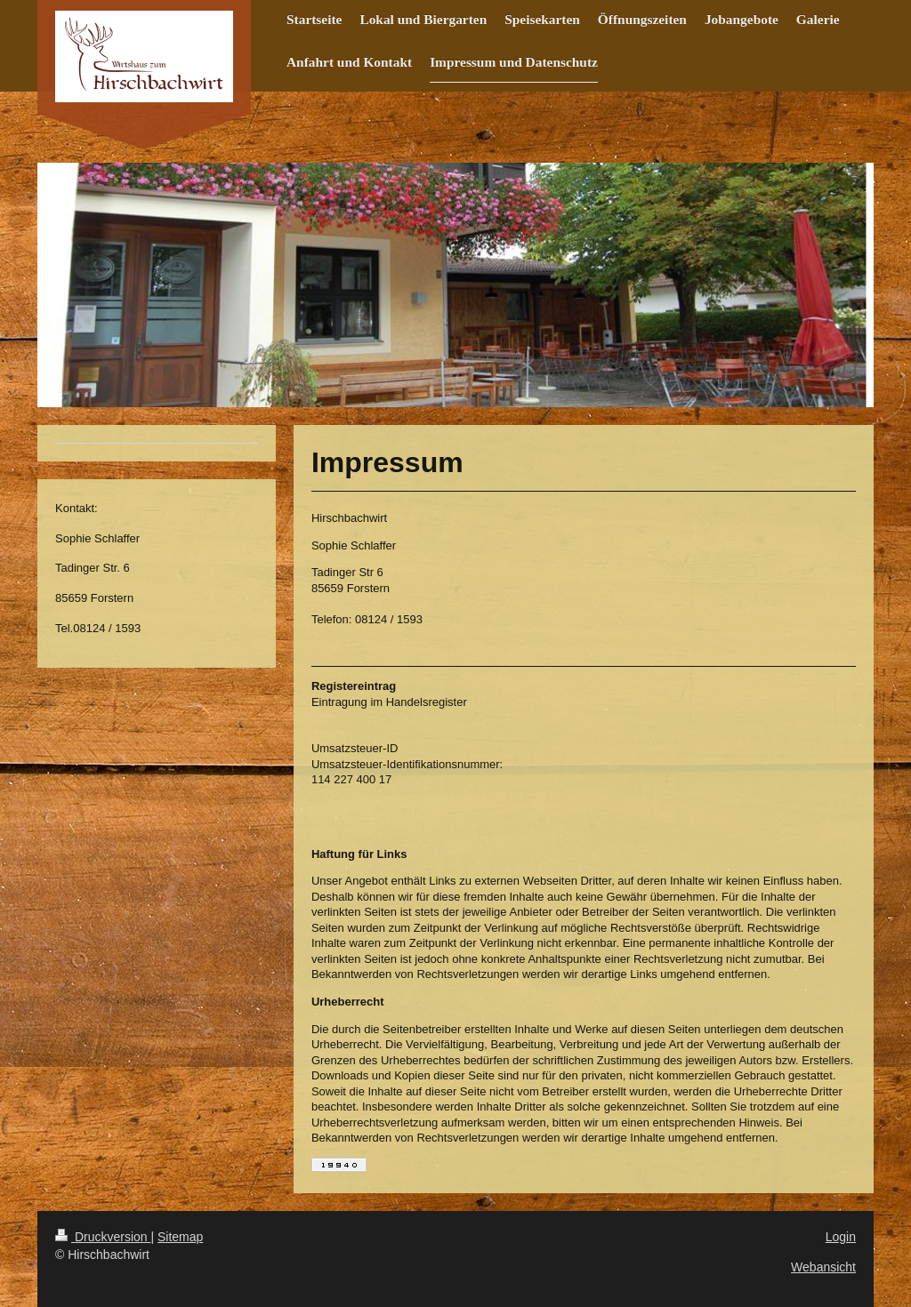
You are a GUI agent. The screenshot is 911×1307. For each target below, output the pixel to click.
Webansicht (823, 1267)
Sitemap (180, 1237)
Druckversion (102, 1237)
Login (841, 1237)
